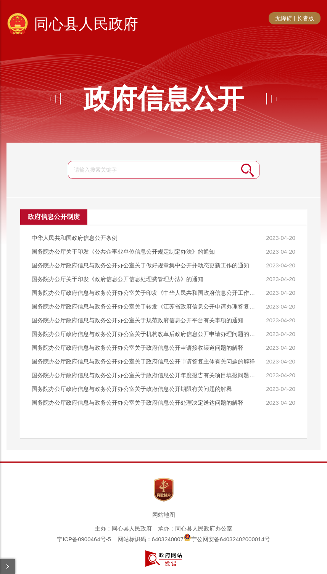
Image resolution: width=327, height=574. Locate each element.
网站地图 (163, 514)
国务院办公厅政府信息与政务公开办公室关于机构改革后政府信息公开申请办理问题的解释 (144, 334)
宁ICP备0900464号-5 (84, 539)
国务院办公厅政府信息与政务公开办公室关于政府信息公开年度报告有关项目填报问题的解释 (144, 375)
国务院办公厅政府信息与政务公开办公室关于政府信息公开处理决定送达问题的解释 (137, 402)
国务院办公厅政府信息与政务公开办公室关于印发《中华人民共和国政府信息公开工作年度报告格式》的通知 (144, 292)
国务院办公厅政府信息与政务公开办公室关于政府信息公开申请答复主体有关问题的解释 (143, 361)
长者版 (305, 18)
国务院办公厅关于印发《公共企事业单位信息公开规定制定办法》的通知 (123, 251)
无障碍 (283, 18)
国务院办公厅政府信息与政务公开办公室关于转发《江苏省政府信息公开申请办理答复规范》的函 (144, 306)
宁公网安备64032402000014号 (227, 539)
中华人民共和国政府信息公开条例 (75, 238)
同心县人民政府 (86, 24)
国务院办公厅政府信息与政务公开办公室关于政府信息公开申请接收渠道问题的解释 (137, 347)
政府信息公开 (164, 98)
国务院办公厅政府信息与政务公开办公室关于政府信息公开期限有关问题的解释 (132, 389)
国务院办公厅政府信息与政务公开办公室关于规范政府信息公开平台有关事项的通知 (137, 320)
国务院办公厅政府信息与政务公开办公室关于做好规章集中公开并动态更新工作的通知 (140, 265)
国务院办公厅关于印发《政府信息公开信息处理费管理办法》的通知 (117, 279)
